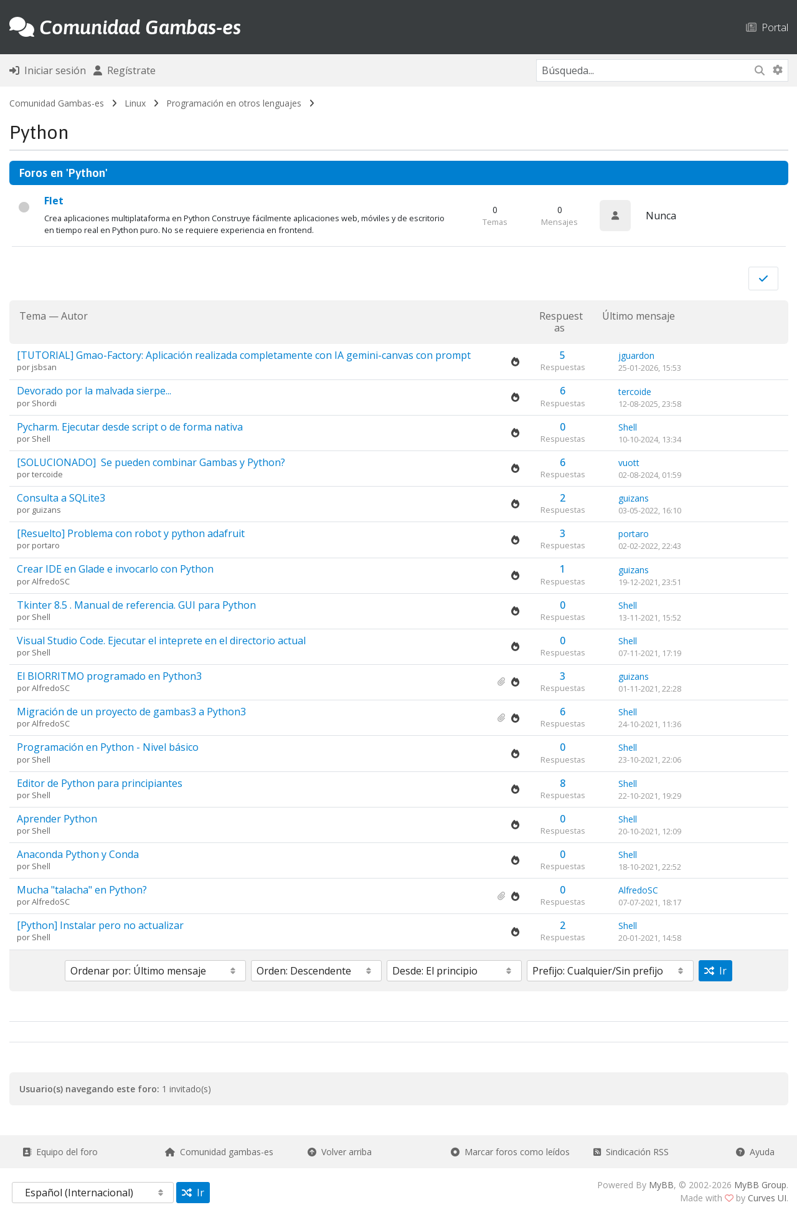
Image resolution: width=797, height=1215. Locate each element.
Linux (135, 103)
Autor (74, 316)
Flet (54, 200)
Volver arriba (340, 1152)
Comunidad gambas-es (219, 1152)
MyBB (661, 1185)
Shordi (44, 403)
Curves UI (767, 1198)
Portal (767, 27)
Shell (41, 438)
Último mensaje (638, 316)
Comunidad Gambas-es (56, 103)
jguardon (636, 355)
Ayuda (755, 1152)
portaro (46, 545)
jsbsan (44, 367)
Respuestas (561, 322)
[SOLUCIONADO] (151, 462)
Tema (32, 316)
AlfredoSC (51, 581)
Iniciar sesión (47, 70)
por (24, 367)
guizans (46, 509)
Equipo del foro (60, 1152)
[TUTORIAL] (244, 355)
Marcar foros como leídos (510, 1152)
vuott (628, 463)
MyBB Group (760, 1185)
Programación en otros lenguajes (233, 103)
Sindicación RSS (631, 1152)
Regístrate (124, 70)
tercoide (634, 392)
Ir (715, 971)
